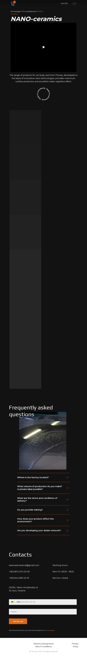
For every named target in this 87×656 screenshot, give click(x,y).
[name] (43, 612)
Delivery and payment (43, 644)
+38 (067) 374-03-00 (19, 571)
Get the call (18, 621)
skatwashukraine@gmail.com (24, 565)
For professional (29, 11)
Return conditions (43, 646)
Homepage (16, 11)
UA (62, 3)
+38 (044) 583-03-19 (19, 578)
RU (66, 3)
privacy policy (49, 630)
